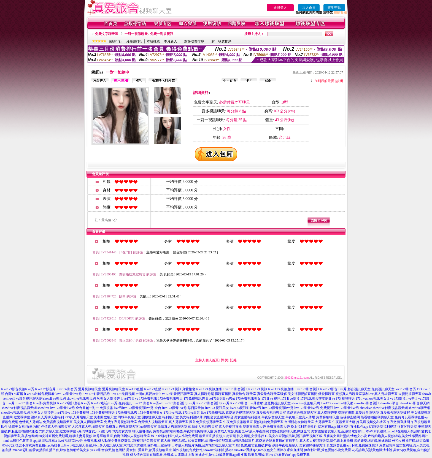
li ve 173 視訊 (171, 389)
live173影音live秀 (346, 408)
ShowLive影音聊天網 (414, 403)
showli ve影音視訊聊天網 (24, 398)
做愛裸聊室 (326, 394)
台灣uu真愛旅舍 (147, 394)
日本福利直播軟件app (352, 427)
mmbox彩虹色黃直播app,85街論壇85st (30, 441)
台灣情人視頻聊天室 (153, 422)
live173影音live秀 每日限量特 (183, 408)
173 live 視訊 (173, 412)
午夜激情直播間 (398, 422)
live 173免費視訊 (77, 412)
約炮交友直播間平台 (218, 417)
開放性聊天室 (151, 417)
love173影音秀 (405, 389)
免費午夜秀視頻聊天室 (120, 422)
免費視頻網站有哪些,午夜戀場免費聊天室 (183, 431)
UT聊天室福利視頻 (382, 427)
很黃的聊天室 (407, 427)
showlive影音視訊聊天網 (19, 408)
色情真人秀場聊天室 (56, 427)
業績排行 (115, 41)
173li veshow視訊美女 (371, 398)
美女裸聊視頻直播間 (302, 394)
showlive (43, 408)
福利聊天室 (170, 417)
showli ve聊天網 (54, 398)
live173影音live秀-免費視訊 (313, 408)
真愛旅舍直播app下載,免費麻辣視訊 (352, 445)
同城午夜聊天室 (129, 417)
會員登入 (280, 8)
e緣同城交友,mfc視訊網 (94, 431)
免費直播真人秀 (278, 427)
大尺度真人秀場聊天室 (88, 427)
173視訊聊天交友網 (314, 398)
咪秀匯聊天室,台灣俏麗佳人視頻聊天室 (121, 436)
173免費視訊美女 (248, 398)
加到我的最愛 (324, 81)
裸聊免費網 (10, 422)
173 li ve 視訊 (270, 398)
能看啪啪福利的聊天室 (377, 417)
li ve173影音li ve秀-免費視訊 (35, 403)
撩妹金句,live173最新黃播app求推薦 (221, 455)
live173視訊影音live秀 (245, 408)
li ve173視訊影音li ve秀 (73, 403)
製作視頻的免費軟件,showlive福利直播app (203, 450)
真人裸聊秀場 (204, 394)
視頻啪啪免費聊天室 (269, 422)
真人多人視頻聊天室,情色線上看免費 (326, 441)
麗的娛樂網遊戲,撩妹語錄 (372, 441)
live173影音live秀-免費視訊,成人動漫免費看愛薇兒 (94, 441)
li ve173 (126, 398)
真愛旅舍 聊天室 (244, 394)
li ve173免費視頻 (123, 394)
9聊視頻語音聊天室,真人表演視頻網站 (159, 441)
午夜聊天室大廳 (343, 422)
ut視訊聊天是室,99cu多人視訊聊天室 (96, 445)
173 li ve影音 (290, 398)
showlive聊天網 (342, 403)
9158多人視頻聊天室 (203, 427)
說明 (339, 81)
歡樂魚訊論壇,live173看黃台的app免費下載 (279, 455)
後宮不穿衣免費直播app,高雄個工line (42, 445)
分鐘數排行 (134, 41)
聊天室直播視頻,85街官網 (217, 436)
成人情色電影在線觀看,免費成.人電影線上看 (162, 455)
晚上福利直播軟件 (304, 427)
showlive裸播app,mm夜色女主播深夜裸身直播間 (268, 450)
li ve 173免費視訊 (144, 398)
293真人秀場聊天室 (383, 394)
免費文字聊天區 (106, 34)
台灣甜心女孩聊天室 (299, 422)
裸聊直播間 (223, 394)
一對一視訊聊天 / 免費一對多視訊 (149, 34)
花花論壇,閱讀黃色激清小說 (372, 450)
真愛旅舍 (188, 389)
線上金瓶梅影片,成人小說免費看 (174, 436)
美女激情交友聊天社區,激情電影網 (336, 431)
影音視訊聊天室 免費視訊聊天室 (371, 389)
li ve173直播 (134, 389)
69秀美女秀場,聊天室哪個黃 (132, 431)
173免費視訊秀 (194, 398)
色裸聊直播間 (350, 417)
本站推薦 (153, 41)
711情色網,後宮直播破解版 (252, 445)
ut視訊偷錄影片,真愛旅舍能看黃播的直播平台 (266, 441)
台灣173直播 (14, 394)
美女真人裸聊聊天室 (88, 422)
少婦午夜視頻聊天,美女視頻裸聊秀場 (299, 445)
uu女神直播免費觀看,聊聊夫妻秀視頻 (65, 436)
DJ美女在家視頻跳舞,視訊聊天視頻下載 (293, 436)
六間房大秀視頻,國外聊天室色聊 (147, 445)
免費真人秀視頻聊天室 (122, 427)
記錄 (233, 360)
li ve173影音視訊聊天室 (176, 394)
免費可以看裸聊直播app (412, 417)
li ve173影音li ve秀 (333, 389)
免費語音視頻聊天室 (58, 422)
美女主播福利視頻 (247, 417)
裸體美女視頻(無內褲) (24, 427)
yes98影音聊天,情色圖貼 (107, 450)
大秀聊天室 (323, 422)
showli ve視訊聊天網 (81, 398)
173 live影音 (191, 412)
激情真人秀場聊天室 (172, 427)
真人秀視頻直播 (230, 427)
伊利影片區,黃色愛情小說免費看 (327, 450)
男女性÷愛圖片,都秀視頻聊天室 (149, 450)
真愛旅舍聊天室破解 (272, 394)
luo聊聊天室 (148, 427)
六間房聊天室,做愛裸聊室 (57, 431)
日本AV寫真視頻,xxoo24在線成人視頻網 (391, 431)
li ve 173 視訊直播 (209, 389)
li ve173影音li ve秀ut (220, 398)
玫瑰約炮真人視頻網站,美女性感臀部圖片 (398, 436)
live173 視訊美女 (217, 408)
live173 (326, 403)
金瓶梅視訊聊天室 (277, 403)
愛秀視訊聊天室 (89, 389)
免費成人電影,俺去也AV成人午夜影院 (241, 431)
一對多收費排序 (192, 41)
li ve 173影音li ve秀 (401, 398)
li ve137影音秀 (45, 389)
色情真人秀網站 (30, 422)
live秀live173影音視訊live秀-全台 (137, 408)
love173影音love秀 (68, 394)
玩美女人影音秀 (108, 398)
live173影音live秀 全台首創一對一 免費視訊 (81, 408)
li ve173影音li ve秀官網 (246, 403)
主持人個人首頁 (206, 360)
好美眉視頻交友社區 (371, 422)
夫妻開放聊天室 (410, 394)
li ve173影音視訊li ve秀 (17, 389)
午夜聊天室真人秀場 (300, 417)
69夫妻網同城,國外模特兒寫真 (210, 441)
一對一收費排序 (219, 41)
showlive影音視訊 (366, 403)
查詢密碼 (334, 8)
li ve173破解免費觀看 (39, 394)
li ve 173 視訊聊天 (342, 398)
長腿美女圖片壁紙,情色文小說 (345, 436)
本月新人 (170, 41)
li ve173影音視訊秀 (96, 394)
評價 (224, 360)
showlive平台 (389, 403)
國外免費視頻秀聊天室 (205, 422)
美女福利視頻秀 (191, 417)
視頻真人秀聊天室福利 (352, 394)
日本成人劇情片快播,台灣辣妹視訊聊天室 (201, 445)
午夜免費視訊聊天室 (238, 422)
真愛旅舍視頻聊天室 (240, 412)
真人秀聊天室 (178, 422)
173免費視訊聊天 (170, 398)
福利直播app (327, 427)
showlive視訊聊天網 (305, 403)
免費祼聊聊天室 (327, 417)
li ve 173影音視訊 (235, 389)
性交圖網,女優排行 (250, 436)
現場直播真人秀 (254, 427)
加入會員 (308, 8)
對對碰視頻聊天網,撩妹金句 (290, 431)
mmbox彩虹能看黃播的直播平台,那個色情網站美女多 (51, 450)
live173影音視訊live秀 (277, 408)
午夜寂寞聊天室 (273, 417)
